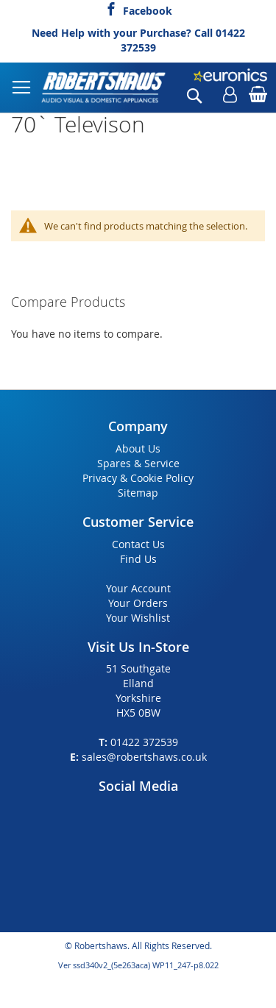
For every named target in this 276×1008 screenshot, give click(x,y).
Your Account (138, 588)
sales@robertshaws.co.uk (144, 757)
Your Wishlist (138, 618)
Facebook (147, 9)
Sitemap (138, 493)
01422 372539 (144, 742)
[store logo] (104, 87)
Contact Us (138, 544)
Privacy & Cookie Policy (138, 478)
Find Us (138, 559)
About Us (138, 448)
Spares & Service (138, 463)
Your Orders (138, 603)
